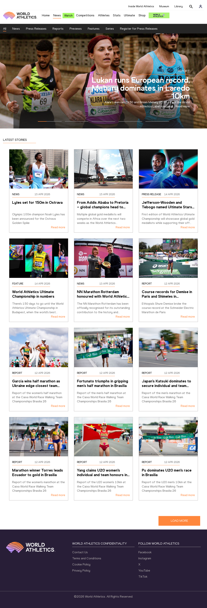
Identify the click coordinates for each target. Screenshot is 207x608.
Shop (142, 15)
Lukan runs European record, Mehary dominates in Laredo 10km (141, 88)
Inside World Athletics (141, 6)
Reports (58, 28)
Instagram (144, 558)
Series (110, 28)
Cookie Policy (81, 564)
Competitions (85, 15)
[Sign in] (200, 6)
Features (94, 28)
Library (178, 6)
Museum (164, 6)
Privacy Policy (81, 570)
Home (46, 15)
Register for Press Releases (139, 28)
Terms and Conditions (86, 558)
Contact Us (80, 552)
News (57, 15)
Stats (117, 15)
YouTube (144, 570)
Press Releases (36, 28)
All (4, 28)
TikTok (142, 576)
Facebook (144, 552)
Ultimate (129, 15)
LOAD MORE (179, 520)
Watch (68, 15)
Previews (76, 28)
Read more (183, 106)
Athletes (104, 15)
